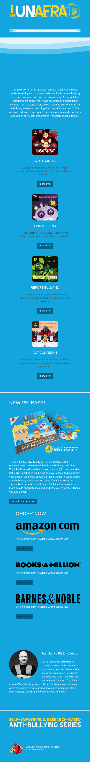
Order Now (24, 548)
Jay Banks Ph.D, (54, 653)
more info (45, 183)
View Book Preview (23, 501)
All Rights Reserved (36, 750)
